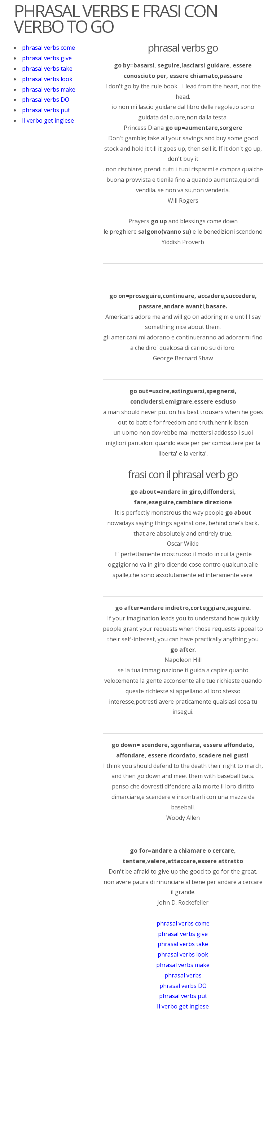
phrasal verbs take (47, 68)
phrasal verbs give (47, 58)
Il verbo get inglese (48, 120)
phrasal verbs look (47, 79)
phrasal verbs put (46, 110)
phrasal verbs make (48, 89)
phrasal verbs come (48, 48)
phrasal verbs (183, 975)
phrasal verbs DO (45, 100)
